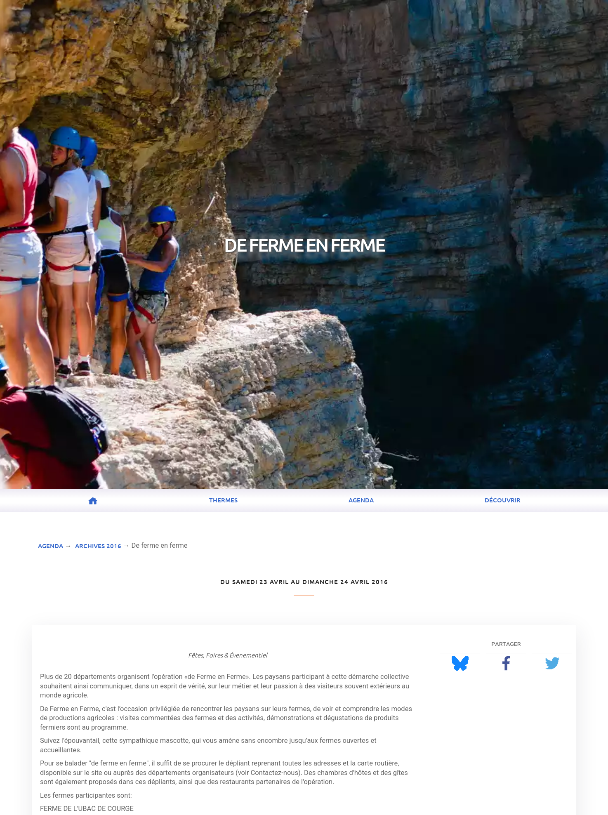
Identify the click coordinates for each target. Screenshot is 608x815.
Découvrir (503, 500)
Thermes (223, 500)
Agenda (361, 500)
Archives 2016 (98, 546)
